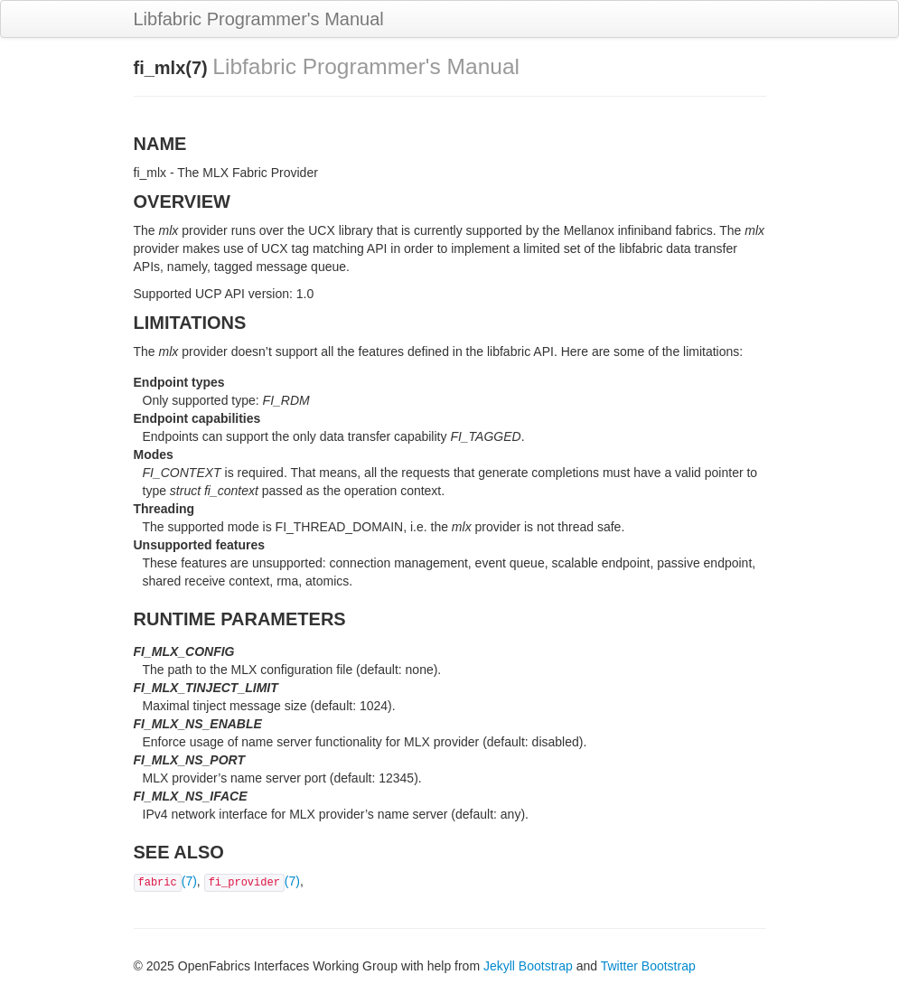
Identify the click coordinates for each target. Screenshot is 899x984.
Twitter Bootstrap (648, 966)
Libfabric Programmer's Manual (259, 19)
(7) (165, 881)
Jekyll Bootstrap (528, 966)
